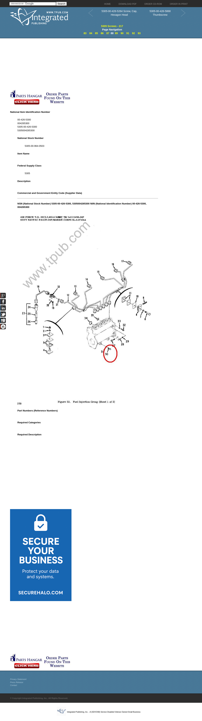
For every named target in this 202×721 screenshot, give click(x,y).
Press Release (16, 682)
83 (85, 33)
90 (122, 33)
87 (107, 33)
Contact (13, 685)
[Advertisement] (87, 63)
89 (116, 33)
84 (90, 33)
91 (127, 33)
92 (133, 33)
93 (139, 33)
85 (96, 33)
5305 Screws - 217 (112, 26)
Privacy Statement (18, 679)
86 (102, 33)
